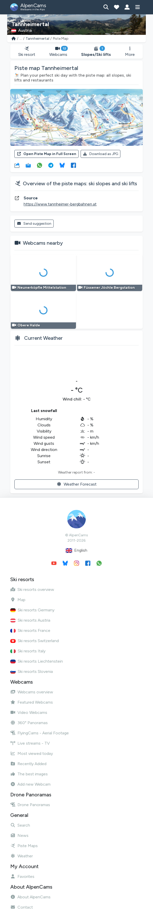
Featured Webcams (31, 702)
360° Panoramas (29, 722)
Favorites (22, 876)
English (76, 550)
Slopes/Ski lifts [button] (96, 51)
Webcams (58, 51)
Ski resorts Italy (27, 651)
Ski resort (26, 51)
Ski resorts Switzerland (34, 640)
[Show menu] (137, 7)
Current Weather (43, 338)
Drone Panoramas (30, 804)
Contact (21, 907)
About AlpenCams (30, 897)
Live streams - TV (30, 743)
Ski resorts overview (32, 589)
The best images (29, 774)
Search (20, 825)
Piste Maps (24, 845)
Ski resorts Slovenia (31, 671)
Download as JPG (100, 154)
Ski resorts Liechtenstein (36, 661)
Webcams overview (31, 692)
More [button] (130, 51)
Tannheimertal (37, 38)
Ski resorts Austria (30, 620)
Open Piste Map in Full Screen (46, 154)
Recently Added (28, 763)
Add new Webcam (30, 784)
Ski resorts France (30, 630)
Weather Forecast (76, 484)
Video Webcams (28, 712)
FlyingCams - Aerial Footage (39, 733)
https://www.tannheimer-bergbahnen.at (60, 204)
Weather (21, 856)
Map (17, 599)
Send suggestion (34, 223)
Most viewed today (31, 753)
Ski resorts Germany (32, 610)
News (19, 835)
